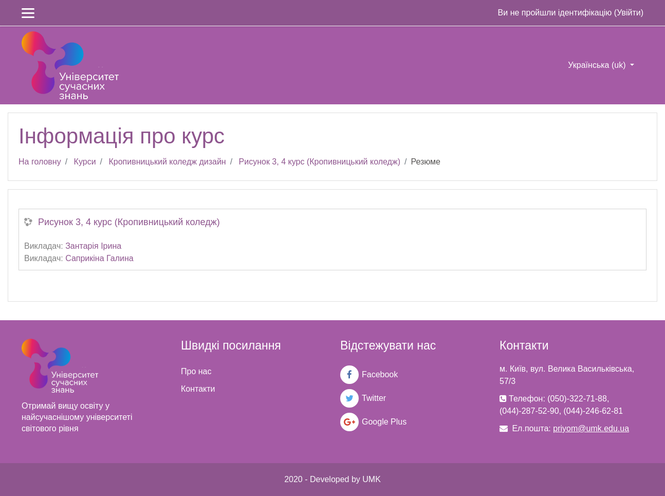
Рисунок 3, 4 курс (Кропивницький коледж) (319, 161)
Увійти (629, 12)
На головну (40, 161)
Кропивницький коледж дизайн (167, 161)
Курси (85, 161)
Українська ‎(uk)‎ (598, 65)
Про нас (196, 371)
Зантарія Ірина (93, 246)
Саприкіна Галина (99, 258)
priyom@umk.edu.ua (591, 428)
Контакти (198, 388)
